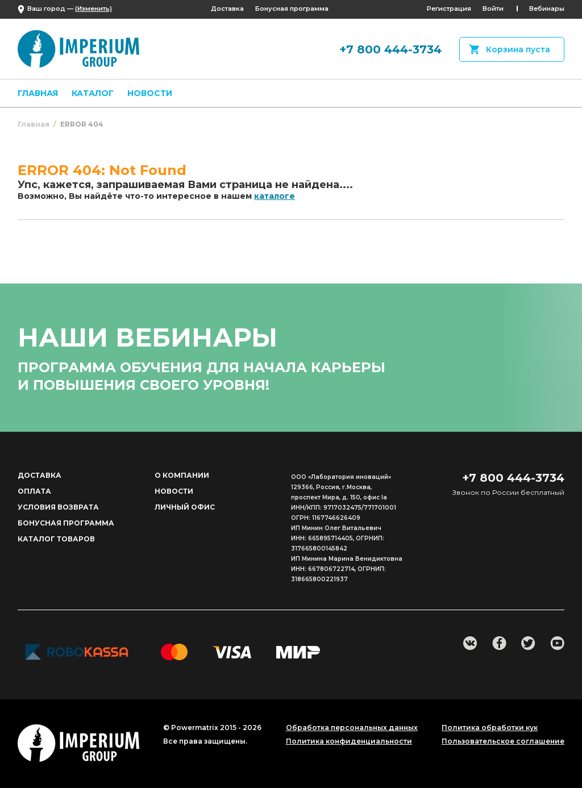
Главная (38, 93)
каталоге (274, 196)
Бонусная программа (292, 8)
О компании (182, 475)
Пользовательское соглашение (503, 741)
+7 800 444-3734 (390, 49)
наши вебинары (147, 337)
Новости (149, 93)
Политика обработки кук (490, 727)
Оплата (34, 491)
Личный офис (185, 507)
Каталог (93, 93)
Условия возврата (58, 507)
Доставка (227, 8)
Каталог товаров (56, 539)
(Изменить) (93, 8)
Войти (493, 8)
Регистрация (449, 8)
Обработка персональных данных (352, 727)
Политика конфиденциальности (349, 741)
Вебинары (546, 8)
